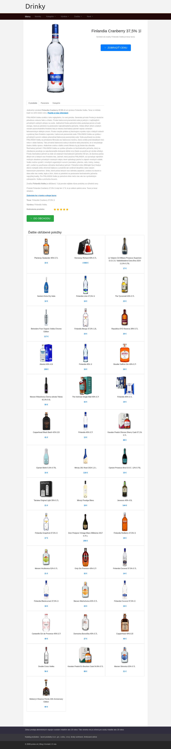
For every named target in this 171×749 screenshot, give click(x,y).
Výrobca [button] (64, 16)
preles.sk (34, 744)
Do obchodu (41, 218)
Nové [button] (89, 16)
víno (67, 737)
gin (58, 737)
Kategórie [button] (50, 16)
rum (54, 737)
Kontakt (47, 744)
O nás (54, 744)
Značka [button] (77, 16)
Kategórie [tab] (56, 103)
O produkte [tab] (32, 103)
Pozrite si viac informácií (58, 113)
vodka (62, 737)
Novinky (38, 16)
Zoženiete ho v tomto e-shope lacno (41, 195)
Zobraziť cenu (117, 47)
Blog (41, 744)
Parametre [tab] (45, 103)
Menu (27, 16)
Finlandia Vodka (118, 37)
